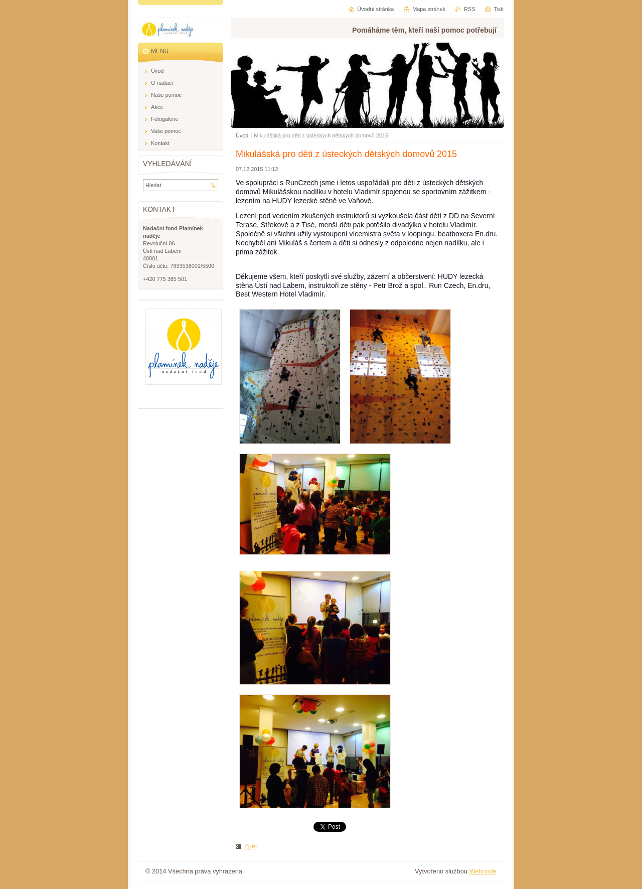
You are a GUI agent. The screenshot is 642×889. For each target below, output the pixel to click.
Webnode (483, 871)
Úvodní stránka (375, 9)
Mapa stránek (428, 9)
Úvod (242, 135)
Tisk (499, 9)
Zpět (250, 846)
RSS (469, 9)
